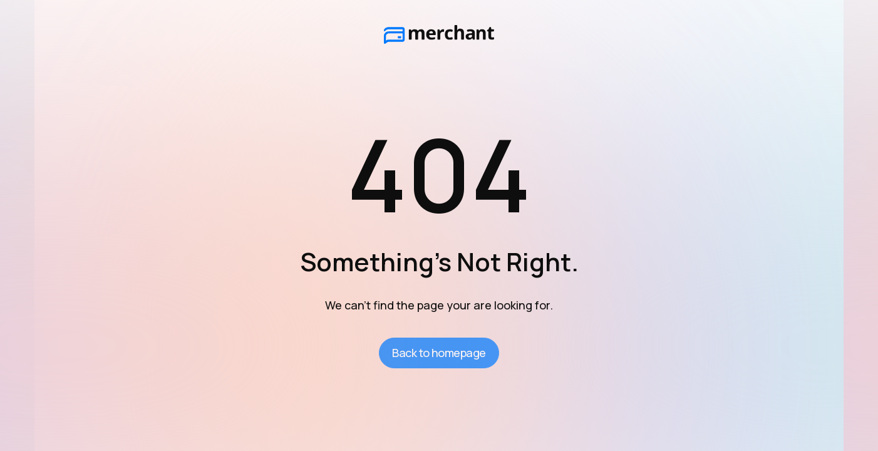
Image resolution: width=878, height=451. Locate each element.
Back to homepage (438, 352)
